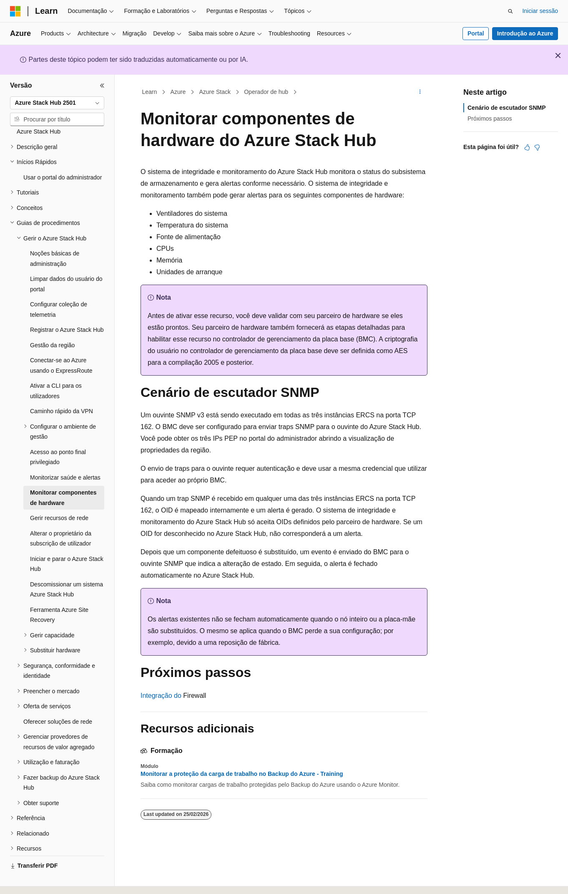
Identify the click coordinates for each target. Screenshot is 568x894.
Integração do (161, 695)
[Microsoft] (15, 11)
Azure (178, 91)
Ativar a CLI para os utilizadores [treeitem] (56, 367)
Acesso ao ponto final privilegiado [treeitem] (58, 434)
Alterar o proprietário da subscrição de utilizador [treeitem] (60, 515)
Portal (475, 33)
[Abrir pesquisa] (510, 11)
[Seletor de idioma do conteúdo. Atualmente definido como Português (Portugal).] (47, 880)
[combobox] (57, 103)
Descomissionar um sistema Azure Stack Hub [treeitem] (66, 566)
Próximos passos (489, 118)
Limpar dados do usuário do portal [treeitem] (66, 261)
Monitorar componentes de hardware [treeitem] (63, 474)
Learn (149, 91)
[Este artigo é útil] (527, 147)
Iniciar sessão (540, 11)
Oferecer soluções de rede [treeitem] (57, 698)
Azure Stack (214, 91)
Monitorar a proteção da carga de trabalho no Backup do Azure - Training (242, 773)
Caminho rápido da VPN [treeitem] (61, 388)
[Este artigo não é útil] (537, 147)
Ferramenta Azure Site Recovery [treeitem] (59, 592)
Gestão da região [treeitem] (52, 322)
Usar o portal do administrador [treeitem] (62, 154)
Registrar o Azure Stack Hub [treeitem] (67, 306)
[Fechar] (102, 85)
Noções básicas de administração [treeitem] (54, 235)
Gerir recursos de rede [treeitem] (59, 495)
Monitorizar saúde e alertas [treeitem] (65, 454)
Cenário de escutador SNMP (506, 107)
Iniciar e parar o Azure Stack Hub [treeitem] (66, 541)
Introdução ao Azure (525, 33)
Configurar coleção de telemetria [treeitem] (58, 286)
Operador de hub (266, 91)
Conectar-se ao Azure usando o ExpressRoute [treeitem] (61, 342)
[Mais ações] (420, 92)
